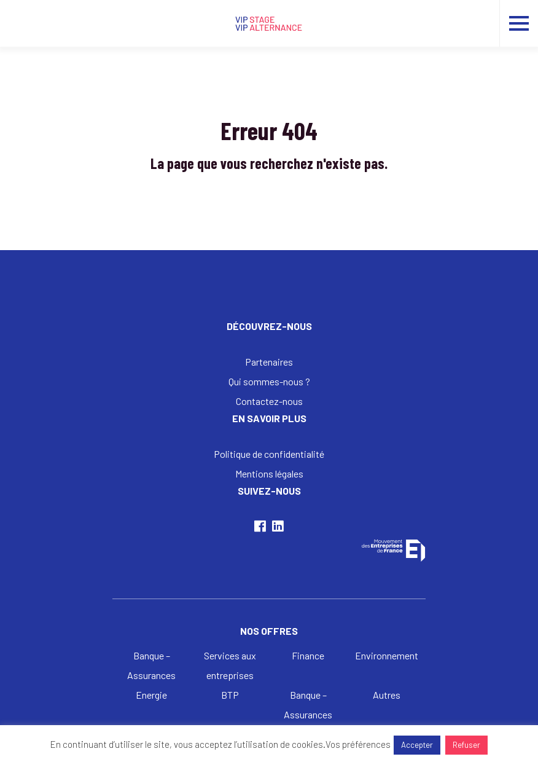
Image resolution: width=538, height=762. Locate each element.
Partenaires (269, 361)
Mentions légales (269, 473)
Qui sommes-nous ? (269, 381)
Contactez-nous (269, 401)
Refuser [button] (466, 745)
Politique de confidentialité (269, 454)
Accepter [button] (417, 745)
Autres (386, 695)
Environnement (386, 655)
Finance (308, 655)
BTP (230, 695)
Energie (151, 695)
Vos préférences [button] (358, 744)
